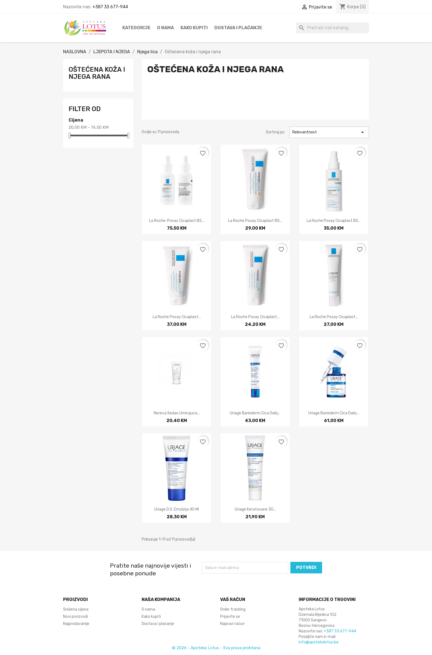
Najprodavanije (76, 623)
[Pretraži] (332, 27)
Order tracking (232, 609)
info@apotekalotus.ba (318, 642)
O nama (165, 27)
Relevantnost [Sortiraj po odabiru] (329, 132)
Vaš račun (232, 599)
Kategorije (136, 27)
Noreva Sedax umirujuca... (177, 413)
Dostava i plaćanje (238, 27)
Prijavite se (230, 616)
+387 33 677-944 (110, 6)
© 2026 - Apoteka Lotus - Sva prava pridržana (216, 647)
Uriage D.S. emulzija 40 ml (176, 509)
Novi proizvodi (75, 616)
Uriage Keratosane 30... (255, 509)
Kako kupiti (194, 27)
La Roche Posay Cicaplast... (177, 317)
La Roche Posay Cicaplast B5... (255, 220)
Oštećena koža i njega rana (97, 73)
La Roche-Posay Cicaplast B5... (176, 220)
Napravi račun (232, 623)
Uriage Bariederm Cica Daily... (333, 413)
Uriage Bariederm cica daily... (255, 413)
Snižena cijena (75, 609)
